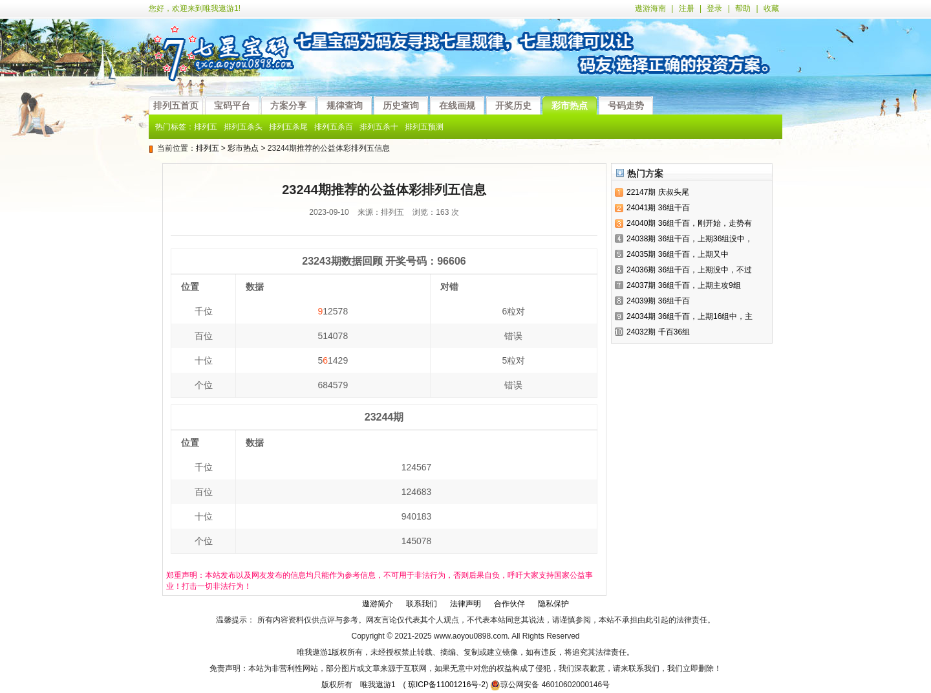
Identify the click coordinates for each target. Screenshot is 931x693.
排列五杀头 (243, 126)
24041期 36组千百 (658, 207)
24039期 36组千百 (658, 300)
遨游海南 (650, 8)
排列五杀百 (333, 126)
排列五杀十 (378, 126)
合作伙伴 (509, 603)
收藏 (771, 8)
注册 (686, 8)
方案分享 (288, 105)
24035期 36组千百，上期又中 (677, 254)
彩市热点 (569, 105)
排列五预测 (424, 126)
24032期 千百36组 (658, 331)
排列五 (205, 126)
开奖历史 (513, 105)
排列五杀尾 (288, 126)
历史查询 (401, 105)
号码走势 (626, 105)
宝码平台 (232, 105)
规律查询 (344, 105)
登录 (714, 8)
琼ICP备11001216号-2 (447, 684)
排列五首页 (175, 105)
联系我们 (421, 603)
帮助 (743, 8)
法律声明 (465, 603)
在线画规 (457, 105)
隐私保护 (553, 603)
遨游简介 (377, 603)
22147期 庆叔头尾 (657, 192)
